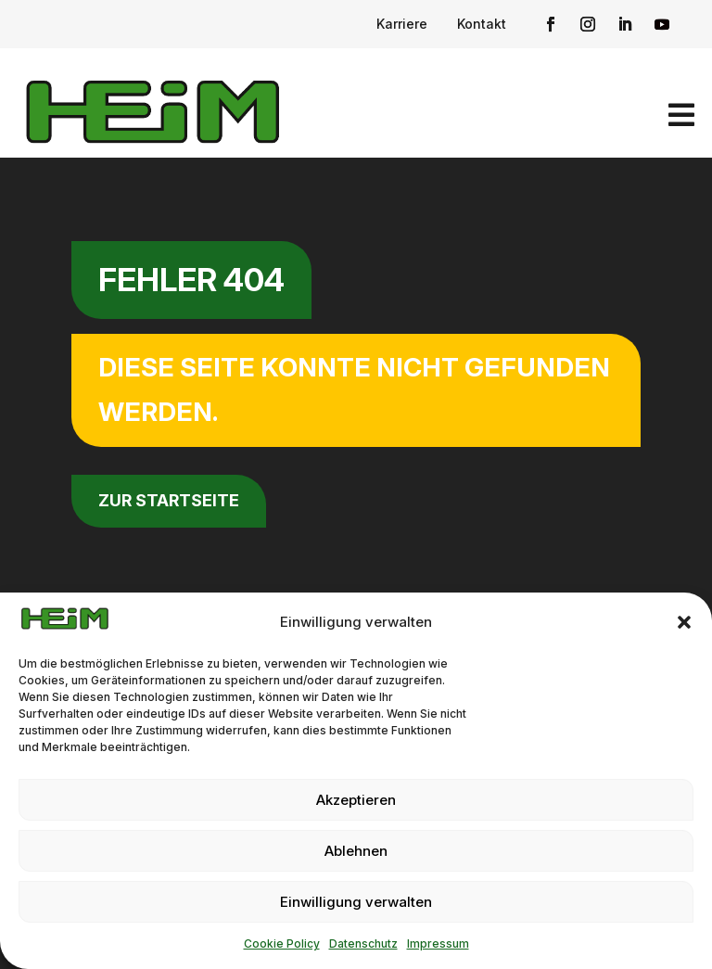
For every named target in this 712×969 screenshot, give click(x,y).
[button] (684, 622)
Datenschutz (363, 943)
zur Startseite (168, 500)
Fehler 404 (191, 280)
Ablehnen (356, 851)
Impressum (438, 943)
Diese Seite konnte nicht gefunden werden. (354, 389)
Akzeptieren (356, 800)
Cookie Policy (282, 943)
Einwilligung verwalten (356, 902)
